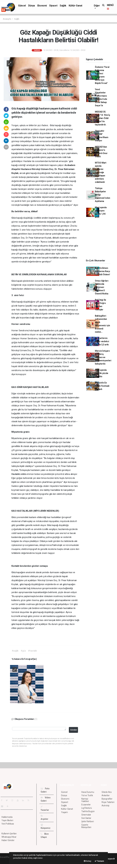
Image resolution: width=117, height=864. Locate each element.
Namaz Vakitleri (85, 800)
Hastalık (15, 474)
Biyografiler (107, 799)
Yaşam (64, 812)
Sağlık (63, 5)
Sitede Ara (107, 792)
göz (54, 137)
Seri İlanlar (86, 818)
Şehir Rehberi (87, 821)
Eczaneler (86, 804)
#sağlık (15, 651)
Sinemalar (86, 814)
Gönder (73, 730)
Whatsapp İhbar (9, 837)
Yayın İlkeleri (7, 820)
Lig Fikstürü (86, 808)
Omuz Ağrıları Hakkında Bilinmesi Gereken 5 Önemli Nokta (101, 287)
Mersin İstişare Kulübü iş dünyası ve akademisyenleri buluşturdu (103, 357)
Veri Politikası (8, 824)
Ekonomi (42, 5)
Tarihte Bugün (88, 811)
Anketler (106, 795)
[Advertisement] (100, 240)
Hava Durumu (87, 792)
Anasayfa (7, 19)
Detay (87, 861)
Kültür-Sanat (75, 5)
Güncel (22, 5)
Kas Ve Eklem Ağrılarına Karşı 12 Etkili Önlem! (102, 271)
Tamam (99, 861)
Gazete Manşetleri (86, 826)
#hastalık (32, 651)
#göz (23, 651)
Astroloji (105, 805)
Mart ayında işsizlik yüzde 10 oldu (101, 373)
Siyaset (53, 5)
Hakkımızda (7, 817)
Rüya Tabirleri (108, 802)
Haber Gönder (8, 840)
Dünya (31, 5)
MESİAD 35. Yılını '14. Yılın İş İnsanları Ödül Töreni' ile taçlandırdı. (102, 118)
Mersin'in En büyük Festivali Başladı (102, 385)
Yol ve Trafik (87, 795)
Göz (52, 125)
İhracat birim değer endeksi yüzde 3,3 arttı (102, 341)
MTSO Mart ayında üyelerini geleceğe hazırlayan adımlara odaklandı (100, 172)
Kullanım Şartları (9, 833)
